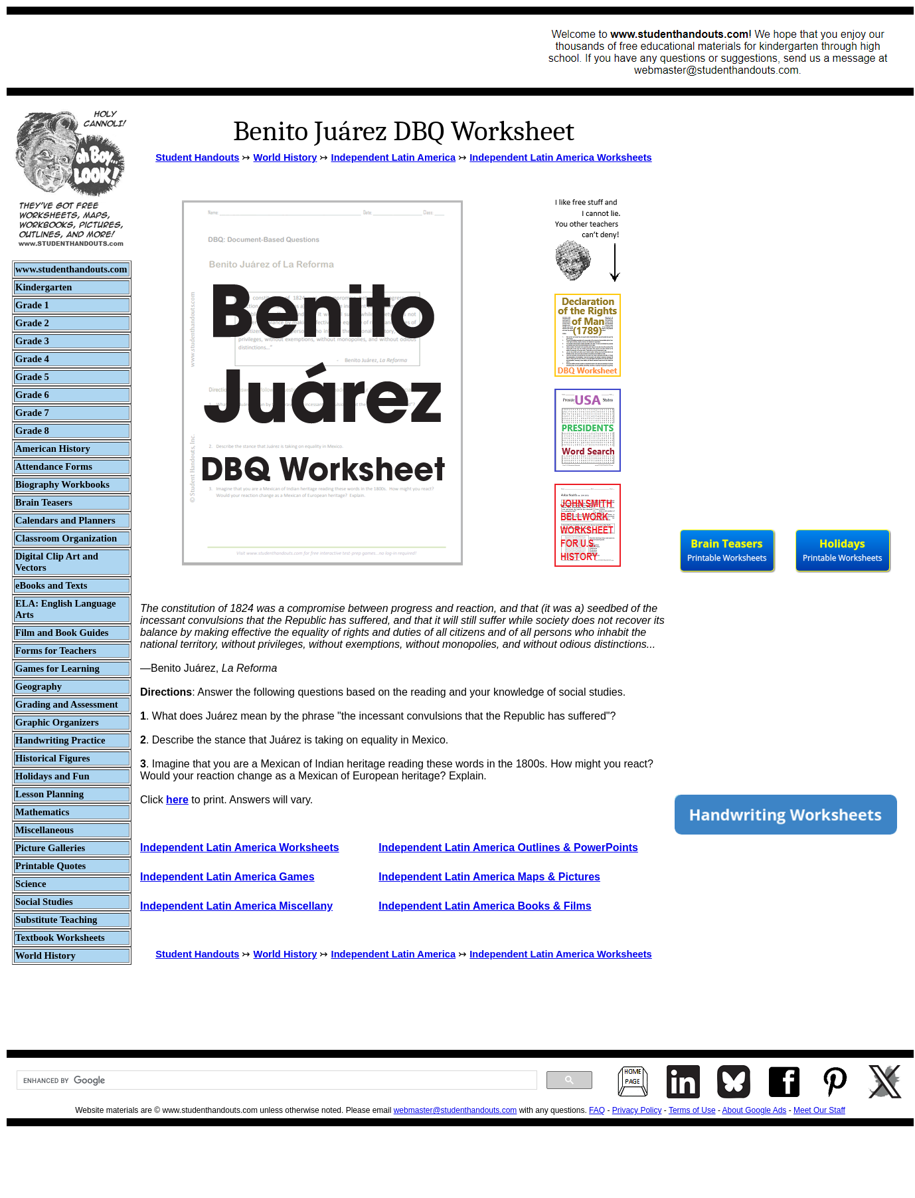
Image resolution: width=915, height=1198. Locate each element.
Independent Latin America (393, 157)
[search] (275, 1080)
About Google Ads (754, 1110)
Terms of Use (692, 1110)
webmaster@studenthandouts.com (455, 1110)
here (177, 799)
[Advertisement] (256, 51)
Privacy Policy (637, 1110)
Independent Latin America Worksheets (560, 157)
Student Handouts (197, 157)
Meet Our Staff (819, 1110)
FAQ (597, 1110)
